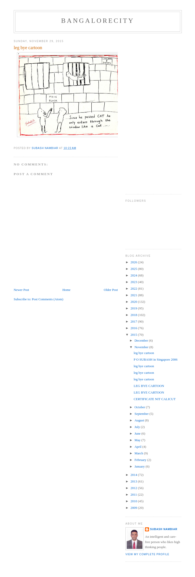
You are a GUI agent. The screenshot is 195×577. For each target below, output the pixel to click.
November (142, 347)
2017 (134, 321)
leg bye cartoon (144, 353)
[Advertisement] (145, 112)
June (138, 433)
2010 (134, 501)
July (138, 427)
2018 (134, 315)
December (142, 340)
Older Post (111, 290)
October (140, 407)
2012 (134, 488)
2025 (134, 269)
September (142, 414)
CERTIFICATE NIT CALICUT (154, 399)
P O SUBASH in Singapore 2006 (155, 359)
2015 (134, 335)
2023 (134, 282)
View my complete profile (147, 554)
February (141, 460)
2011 (134, 494)
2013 (134, 481)
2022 (134, 288)
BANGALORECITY (98, 20)
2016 (134, 328)
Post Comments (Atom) (47, 299)
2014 (134, 475)
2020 (134, 302)
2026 (134, 262)
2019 (134, 308)
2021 (134, 295)
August (140, 420)
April (138, 447)
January (140, 466)
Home (66, 290)
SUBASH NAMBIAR (163, 529)
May (138, 440)
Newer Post (21, 290)
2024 (134, 275)
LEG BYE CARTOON (149, 386)
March (139, 453)
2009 (134, 508)
